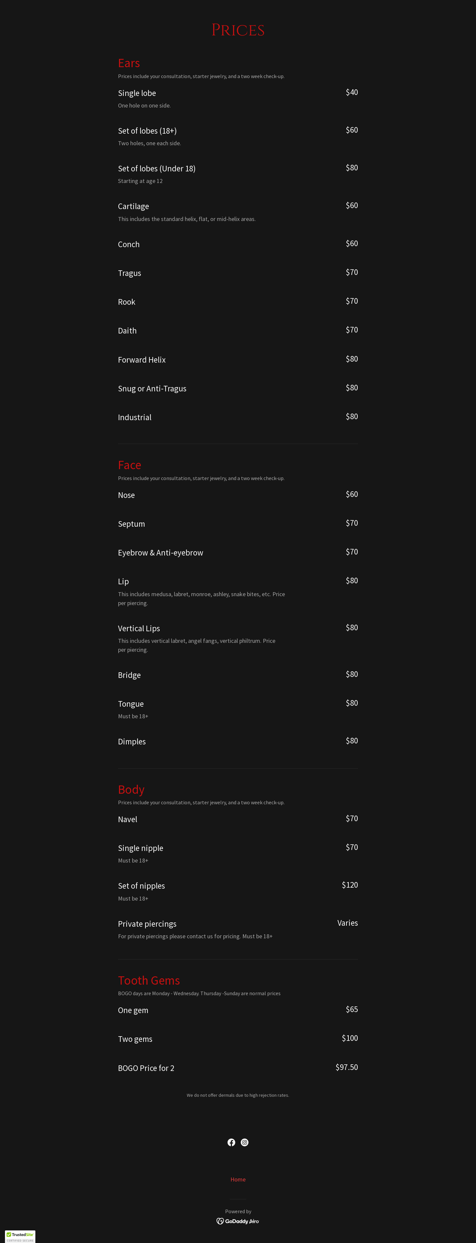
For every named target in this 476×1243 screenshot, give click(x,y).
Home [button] (238, 1179)
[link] (231, 1142)
